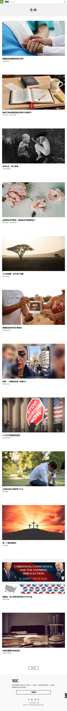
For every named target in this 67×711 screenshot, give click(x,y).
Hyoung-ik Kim (6, 330)
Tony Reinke (12, 115)
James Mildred (6, 168)
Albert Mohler (6, 599)
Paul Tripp (5, 545)
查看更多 (33, 668)
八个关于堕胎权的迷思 (11, 435)
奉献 (38, 703)
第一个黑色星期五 (9, 543)
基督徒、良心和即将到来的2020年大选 (17, 597)
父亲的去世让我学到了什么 (12, 489)
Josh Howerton (6, 437)
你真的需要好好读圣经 (11, 651)
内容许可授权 (32, 703)
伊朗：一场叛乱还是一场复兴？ (14, 381)
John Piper (5, 115)
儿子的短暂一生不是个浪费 (12, 274)
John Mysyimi (6, 276)
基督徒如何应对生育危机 (12, 328)
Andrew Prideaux (7, 653)
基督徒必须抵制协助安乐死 (12, 59)
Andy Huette (5, 61)
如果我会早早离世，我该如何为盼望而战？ (19, 220)
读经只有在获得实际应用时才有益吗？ (17, 112)
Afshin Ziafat (5, 384)
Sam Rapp (5, 491)
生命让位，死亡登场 (10, 166)
